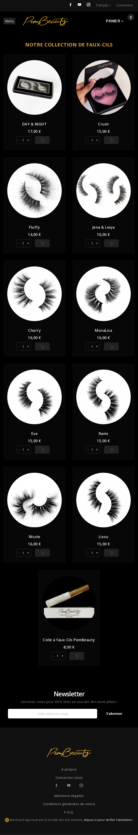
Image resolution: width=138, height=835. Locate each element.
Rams (103, 433)
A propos (69, 769)
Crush (103, 124)
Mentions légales (69, 795)
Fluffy (34, 227)
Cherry (34, 330)
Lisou (103, 536)
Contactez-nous (69, 777)
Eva (34, 433)
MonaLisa (103, 330)
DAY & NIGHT (34, 124)
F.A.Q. (69, 812)
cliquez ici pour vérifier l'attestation (108, 820)
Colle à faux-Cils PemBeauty (69, 639)
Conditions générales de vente (69, 804)
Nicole (34, 536)
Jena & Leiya (103, 227)
